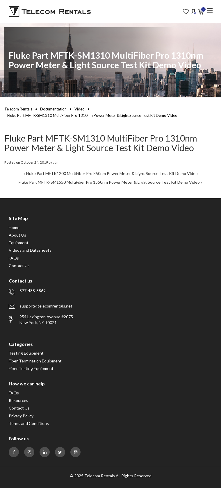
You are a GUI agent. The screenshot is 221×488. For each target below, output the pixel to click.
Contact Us (19, 265)
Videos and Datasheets (30, 250)
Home (14, 227)
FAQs (14, 257)
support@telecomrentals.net (45, 305)
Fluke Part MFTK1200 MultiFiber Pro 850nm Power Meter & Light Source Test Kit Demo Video (112, 173)
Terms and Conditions (29, 423)
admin (58, 162)
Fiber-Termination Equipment (35, 360)
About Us (17, 235)
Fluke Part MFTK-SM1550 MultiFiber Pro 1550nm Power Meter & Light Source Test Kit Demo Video (109, 182)
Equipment (18, 242)
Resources (18, 400)
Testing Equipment (26, 353)
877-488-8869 (32, 290)
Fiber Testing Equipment (31, 368)
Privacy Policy (21, 415)
